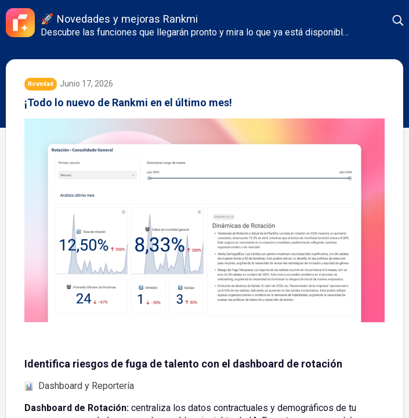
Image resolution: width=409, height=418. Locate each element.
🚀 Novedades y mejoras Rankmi (119, 19)
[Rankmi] (20, 22)
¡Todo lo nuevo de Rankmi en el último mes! (128, 102)
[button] (399, 20)
